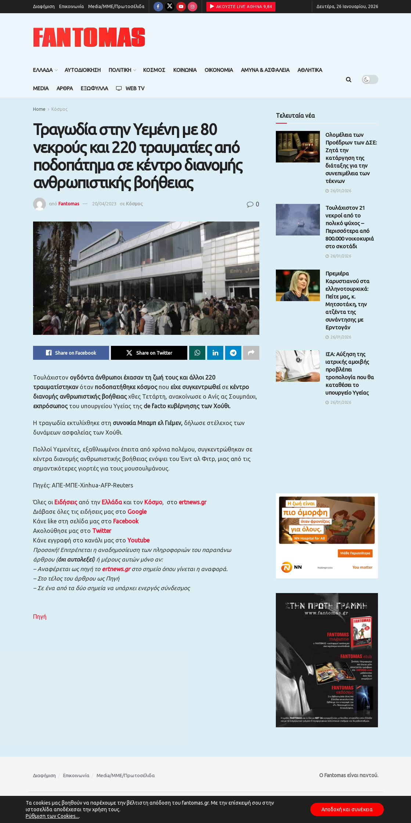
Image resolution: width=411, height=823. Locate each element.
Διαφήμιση (44, 6)
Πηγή (40, 616)
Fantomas (68, 203)
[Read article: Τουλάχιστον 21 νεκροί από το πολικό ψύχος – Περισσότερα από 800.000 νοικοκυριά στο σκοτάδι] (298, 219)
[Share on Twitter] (149, 353)
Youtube (138, 540)
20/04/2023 (104, 203)
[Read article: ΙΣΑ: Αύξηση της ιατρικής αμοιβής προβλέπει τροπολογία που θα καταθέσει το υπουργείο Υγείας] (298, 366)
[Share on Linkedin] (215, 353)
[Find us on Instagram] (192, 6)
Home (39, 109)
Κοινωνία (185, 70)
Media (40, 88)
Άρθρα (65, 88)
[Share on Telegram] (233, 353)
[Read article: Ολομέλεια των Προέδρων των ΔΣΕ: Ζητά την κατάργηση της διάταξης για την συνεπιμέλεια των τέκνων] (298, 146)
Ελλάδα (43, 70)
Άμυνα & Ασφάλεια (265, 70)
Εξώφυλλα (94, 88)
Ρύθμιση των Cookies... (52, 816)
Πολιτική (120, 70)
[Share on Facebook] (71, 353)
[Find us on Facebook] (158, 6)
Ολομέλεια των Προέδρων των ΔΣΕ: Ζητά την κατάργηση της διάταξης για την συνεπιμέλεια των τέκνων (351, 158)
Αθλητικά (310, 70)
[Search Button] (348, 79)
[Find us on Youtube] (181, 6)
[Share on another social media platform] (251, 353)
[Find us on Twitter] (169, 6)
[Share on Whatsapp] (197, 353)
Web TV (130, 88)
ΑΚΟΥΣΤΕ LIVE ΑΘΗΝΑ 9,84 (241, 6)
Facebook (125, 521)
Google (137, 511)
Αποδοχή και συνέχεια (347, 809)
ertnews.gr (116, 569)
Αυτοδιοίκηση (83, 70)
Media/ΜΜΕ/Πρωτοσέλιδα (116, 6)
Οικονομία (219, 70)
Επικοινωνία (71, 6)
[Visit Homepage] (89, 37)
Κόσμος (154, 70)
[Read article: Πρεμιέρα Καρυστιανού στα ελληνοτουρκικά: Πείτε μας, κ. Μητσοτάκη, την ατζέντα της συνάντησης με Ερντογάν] (298, 285)
